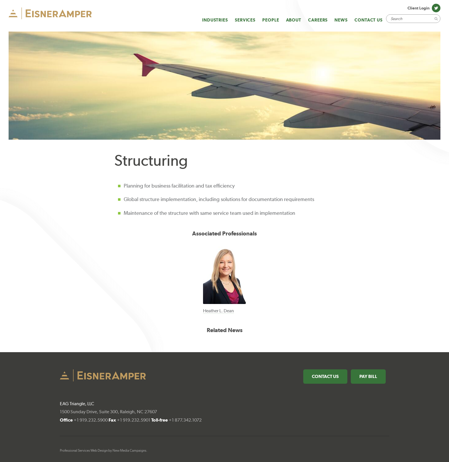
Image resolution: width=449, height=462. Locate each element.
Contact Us (369, 19)
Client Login (418, 8)
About (294, 19)
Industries (215, 19)
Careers (318, 19)
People (270, 19)
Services (245, 19)
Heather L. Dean (218, 310)
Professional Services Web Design (84, 451)
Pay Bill (368, 376)
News (341, 19)
